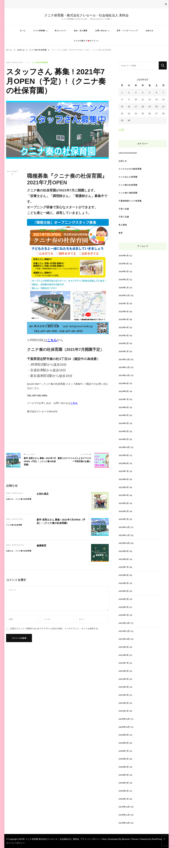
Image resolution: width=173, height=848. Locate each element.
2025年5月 (124, 319)
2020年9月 (124, 735)
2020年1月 (124, 799)
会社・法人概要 (80, 31)
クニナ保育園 (39, 31)
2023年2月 (124, 511)
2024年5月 (124, 415)
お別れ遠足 (43, 493)
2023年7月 (124, 471)
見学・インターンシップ (127, 31)
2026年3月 (124, 271)
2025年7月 (124, 303)
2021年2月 (124, 703)
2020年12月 (124, 719)
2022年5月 (124, 583)
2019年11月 (124, 815)
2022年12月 (124, 527)
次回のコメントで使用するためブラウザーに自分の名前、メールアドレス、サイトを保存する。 (55, 628)
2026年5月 (124, 255)
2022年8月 (124, 559)
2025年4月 (124, 327)
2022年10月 (124, 543)
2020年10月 (124, 727)
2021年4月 (124, 687)
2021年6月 (124, 671)
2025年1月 (124, 351)
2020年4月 (124, 775)
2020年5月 (124, 767)
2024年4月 (124, 423)
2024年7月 (124, 399)
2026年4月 (124, 264)
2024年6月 (124, 407)
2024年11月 (124, 367)
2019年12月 (124, 807)
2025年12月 (124, 295)
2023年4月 (124, 495)
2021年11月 (124, 631)
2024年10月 (124, 375)
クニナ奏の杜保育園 (40, 62)
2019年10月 (124, 823)
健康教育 (42, 545)
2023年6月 (124, 479)
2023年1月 (124, 519)
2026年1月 (124, 287)
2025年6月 (124, 311)
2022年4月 (124, 591)
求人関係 (123, 225)
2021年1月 (124, 711)
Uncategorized (128, 153)
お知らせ (149, 31)
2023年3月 (124, 503)
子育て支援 (124, 209)
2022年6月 (124, 575)
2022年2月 (124, 607)
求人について (60, 31)
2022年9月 (124, 551)
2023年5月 (124, 487)
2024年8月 (124, 391)
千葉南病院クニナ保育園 (130, 201)
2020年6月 (124, 759)
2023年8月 (124, 463)
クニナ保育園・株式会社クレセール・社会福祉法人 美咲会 (86, 15)
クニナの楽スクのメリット (86, 41)
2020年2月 (124, 791)
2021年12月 (124, 623)
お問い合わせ (101, 31)
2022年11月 (124, 535)
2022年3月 (124, 599)
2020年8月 (124, 743)
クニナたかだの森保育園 (130, 169)
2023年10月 (124, 447)
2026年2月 (124, 279)
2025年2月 (124, 343)
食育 (121, 233)
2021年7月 (124, 663)
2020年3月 (124, 783)
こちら (52, 340)
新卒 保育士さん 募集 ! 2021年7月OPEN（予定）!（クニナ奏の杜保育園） (61, 521)
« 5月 (121, 129)
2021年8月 (124, 655)
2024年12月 (124, 359)
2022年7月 (124, 567)
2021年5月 (124, 679)
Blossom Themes (130, 839)
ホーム (23, 31)
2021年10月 (124, 639)
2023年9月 (124, 455)
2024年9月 (124, 383)
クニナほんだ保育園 (128, 177)
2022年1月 (124, 615)
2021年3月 (124, 695)
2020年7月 (124, 751)
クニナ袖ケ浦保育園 (128, 193)
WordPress (156, 839)
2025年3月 (124, 335)
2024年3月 (124, 431)
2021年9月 (124, 647)
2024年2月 (124, 439)
